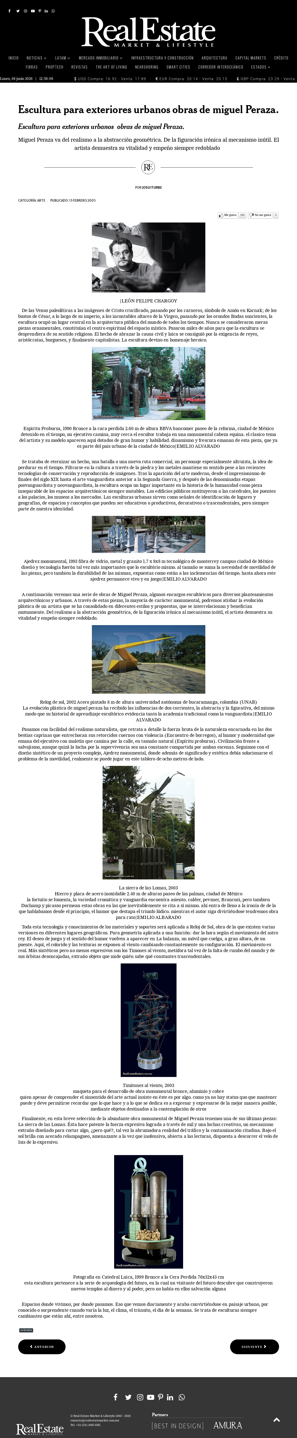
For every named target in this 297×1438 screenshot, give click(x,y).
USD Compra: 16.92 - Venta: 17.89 (110, 69)
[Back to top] (276, 1410)
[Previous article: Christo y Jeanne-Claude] (42, 1336)
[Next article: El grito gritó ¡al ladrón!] (254, 1336)
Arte (41, 190)
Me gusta (230, 204)
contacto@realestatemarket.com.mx (94, 1410)
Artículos (26, 1320)
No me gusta (263, 204)
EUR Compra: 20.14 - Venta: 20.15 (191, 69)
